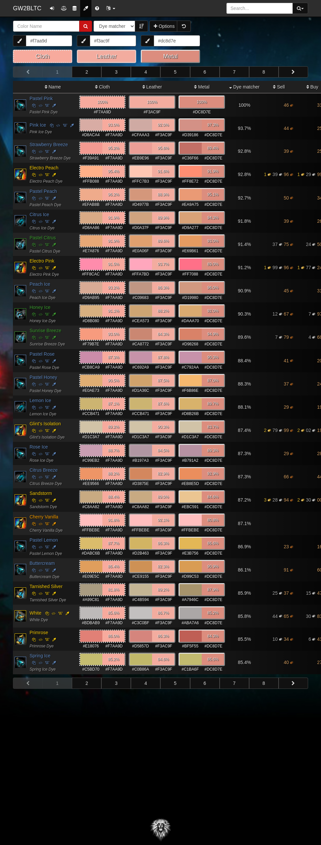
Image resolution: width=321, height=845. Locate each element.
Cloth (102, 87)
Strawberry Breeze (48, 144)
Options (164, 26)
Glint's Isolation (45, 423)
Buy (312, 87)
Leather (152, 87)
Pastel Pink (41, 98)
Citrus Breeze (43, 470)
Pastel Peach (43, 191)
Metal (201, 87)
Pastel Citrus (42, 237)
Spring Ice (39, 655)
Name (53, 87)
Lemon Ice (40, 400)
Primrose (38, 632)
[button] (111, 8)
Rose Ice (38, 447)
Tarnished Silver (46, 586)
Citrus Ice (39, 214)
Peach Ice (39, 284)
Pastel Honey (43, 377)
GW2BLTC (27, 8)
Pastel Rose (41, 354)
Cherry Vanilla (43, 516)
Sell (279, 87)
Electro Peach (43, 167)
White (35, 613)
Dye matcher (244, 87)
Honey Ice (39, 307)
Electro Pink (41, 261)
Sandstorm (40, 493)
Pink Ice (37, 125)
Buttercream (42, 563)
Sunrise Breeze (45, 330)
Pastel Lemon (43, 540)
